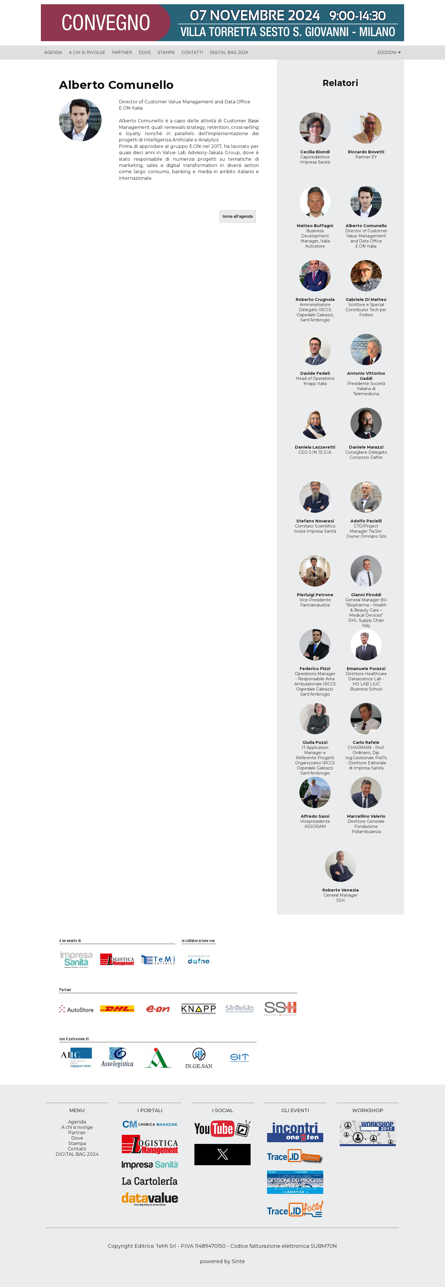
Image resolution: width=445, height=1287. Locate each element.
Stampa (166, 52)
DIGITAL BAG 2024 (229, 52)
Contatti (192, 52)
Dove (145, 52)
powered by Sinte (222, 1261)
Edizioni (389, 52)
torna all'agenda (237, 216)
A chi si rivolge (87, 52)
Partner (122, 52)
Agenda (53, 52)
